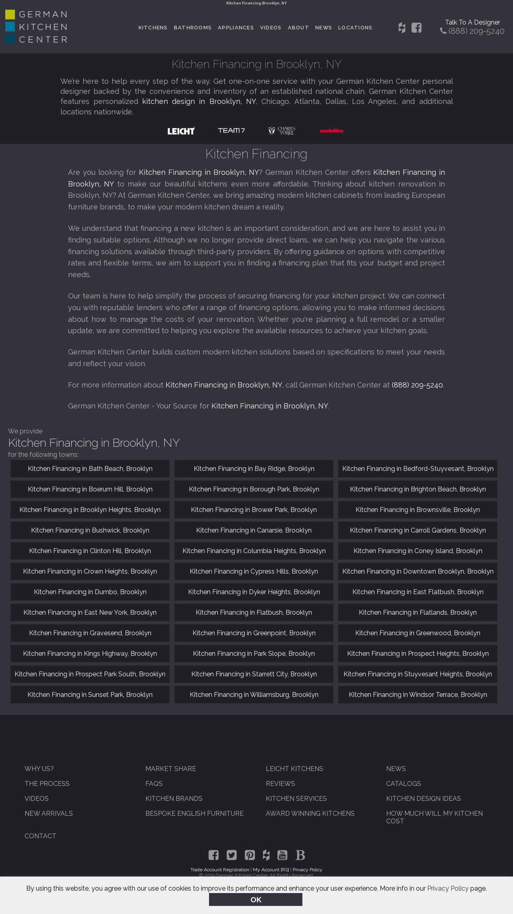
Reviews (280, 784)
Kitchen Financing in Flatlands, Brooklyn (418, 612)
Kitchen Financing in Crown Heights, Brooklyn (90, 571)
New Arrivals (49, 813)
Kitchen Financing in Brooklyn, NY (199, 172)
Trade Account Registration (219, 870)
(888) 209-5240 (417, 385)
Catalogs (403, 784)
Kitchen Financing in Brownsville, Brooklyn (418, 510)
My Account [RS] (271, 870)
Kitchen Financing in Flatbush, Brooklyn (254, 612)
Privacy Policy (448, 889)
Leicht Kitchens (294, 769)
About (298, 28)
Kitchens (153, 28)
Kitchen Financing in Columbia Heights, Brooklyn (254, 551)
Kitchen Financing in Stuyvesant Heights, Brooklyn (417, 674)
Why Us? (39, 769)
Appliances (236, 28)
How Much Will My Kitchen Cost (434, 817)
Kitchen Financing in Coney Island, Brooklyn (418, 551)
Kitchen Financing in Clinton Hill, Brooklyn (90, 551)
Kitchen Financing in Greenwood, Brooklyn (417, 633)
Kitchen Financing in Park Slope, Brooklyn (254, 653)
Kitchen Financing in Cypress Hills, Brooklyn (254, 571)
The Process (47, 784)
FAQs (154, 784)
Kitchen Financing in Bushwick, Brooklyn (90, 530)
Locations (355, 28)
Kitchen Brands (174, 798)
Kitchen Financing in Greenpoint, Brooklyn (254, 633)
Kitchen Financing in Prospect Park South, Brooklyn (89, 674)
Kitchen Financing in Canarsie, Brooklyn (254, 530)
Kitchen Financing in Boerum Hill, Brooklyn (90, 489)
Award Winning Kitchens (310, 813)
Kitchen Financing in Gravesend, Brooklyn (90, 633)
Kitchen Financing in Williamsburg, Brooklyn (254, 694)
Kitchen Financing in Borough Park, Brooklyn (254, 489)
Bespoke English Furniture (194, 813)
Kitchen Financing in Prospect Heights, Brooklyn (418, 653)
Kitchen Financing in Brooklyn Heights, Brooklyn (90, 510)
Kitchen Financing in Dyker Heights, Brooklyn (254, 592)
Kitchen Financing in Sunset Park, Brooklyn (90, 694)
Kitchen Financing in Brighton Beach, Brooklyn (418, 489)
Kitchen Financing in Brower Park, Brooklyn (254, 510)
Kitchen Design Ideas (423, 798)
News (323, 28)
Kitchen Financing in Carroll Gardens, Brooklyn (418, 530)
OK (255, 899)
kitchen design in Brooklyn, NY (199, 101)
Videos (271, 28)
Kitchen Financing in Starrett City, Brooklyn (254, 674)
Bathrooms (193, 28)
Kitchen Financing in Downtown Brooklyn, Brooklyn (418, 571)
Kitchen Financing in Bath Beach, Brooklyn (90, 469)
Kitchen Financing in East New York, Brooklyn (90, 612)
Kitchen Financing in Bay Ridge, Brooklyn (254, 469)
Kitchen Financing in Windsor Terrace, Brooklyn (418, 694)
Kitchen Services (296, 798)
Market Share (170, 769)
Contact (40, 836)
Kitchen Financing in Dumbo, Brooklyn (90, 592)
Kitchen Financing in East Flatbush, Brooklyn (418, 592)
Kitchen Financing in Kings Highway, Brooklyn (90, 653)
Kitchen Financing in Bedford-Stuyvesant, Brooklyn (418, 469)
